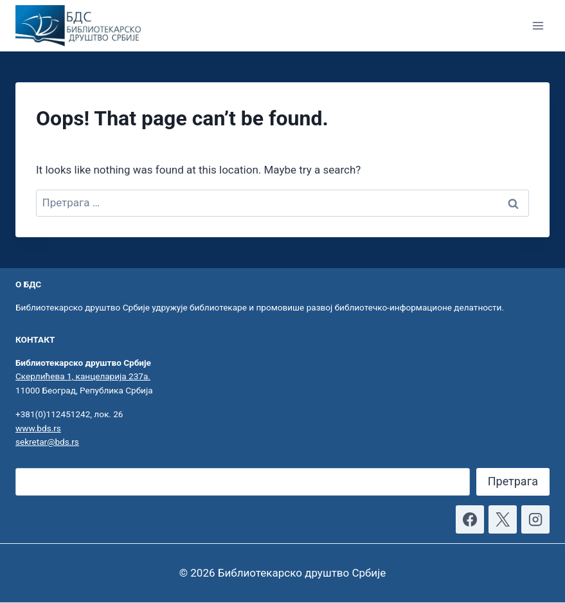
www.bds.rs (38, 428)
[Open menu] (538, 25)
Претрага (513, 481)
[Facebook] (470, 519)
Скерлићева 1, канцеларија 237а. (82, 376)
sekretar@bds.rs (47, 442)
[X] (503, 519)
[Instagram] (535, 519)
